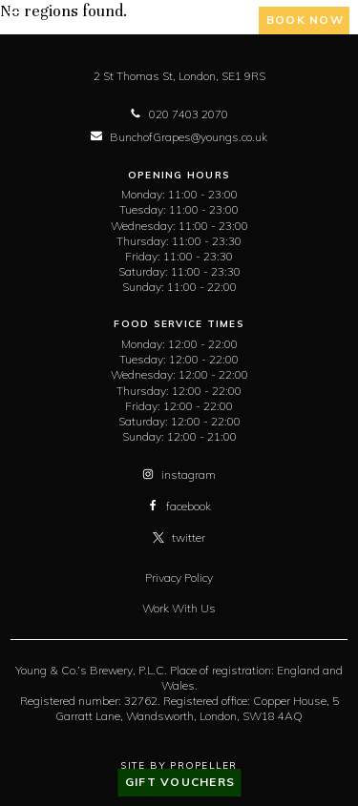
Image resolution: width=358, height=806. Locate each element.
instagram (179, 474)
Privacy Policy (179, 577)
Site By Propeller (178, 765)
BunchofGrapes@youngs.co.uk (179, 137)
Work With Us (179, 608)
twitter (179, 537)
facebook (179, 506)
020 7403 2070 (179, 114)
